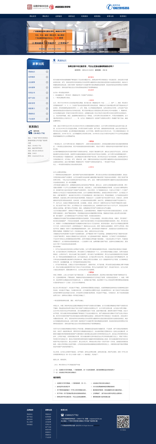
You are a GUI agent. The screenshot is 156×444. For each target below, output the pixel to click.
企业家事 (31, 82)
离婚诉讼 (30, 414)
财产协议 (30, 417)
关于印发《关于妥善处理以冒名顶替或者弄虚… (72, 393)
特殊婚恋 (30, 424)
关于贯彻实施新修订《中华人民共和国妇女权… (72, 390)
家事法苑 (110, 16)
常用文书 (31, 93)
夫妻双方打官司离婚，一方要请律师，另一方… (72, 383)
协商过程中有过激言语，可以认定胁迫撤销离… (72, 397)
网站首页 (33, 16)
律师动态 (71, 16)
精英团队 (97, 16)
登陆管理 (96, 425)
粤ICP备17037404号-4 (67, 423)
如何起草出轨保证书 (63, 386)
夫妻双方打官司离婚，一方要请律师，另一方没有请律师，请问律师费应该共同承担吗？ (87, 370)
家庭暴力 (31, 108)
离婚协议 (31, 114)
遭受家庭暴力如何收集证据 (101, 397)
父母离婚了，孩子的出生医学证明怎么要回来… (108, 393)
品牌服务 (58, 16)
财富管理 (31, 103)
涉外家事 (31, 87)
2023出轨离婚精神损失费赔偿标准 (104, 386)
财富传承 (30, 419)
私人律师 (30, 422)
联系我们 (123, 16)
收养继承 (31, 77)
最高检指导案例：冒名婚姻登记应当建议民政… (108, 390)
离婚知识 (31, 72)
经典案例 (84, 16)
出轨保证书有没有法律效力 (67, 372)
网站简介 (46, 16)
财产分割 (31, 98)
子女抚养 (31, 119)
